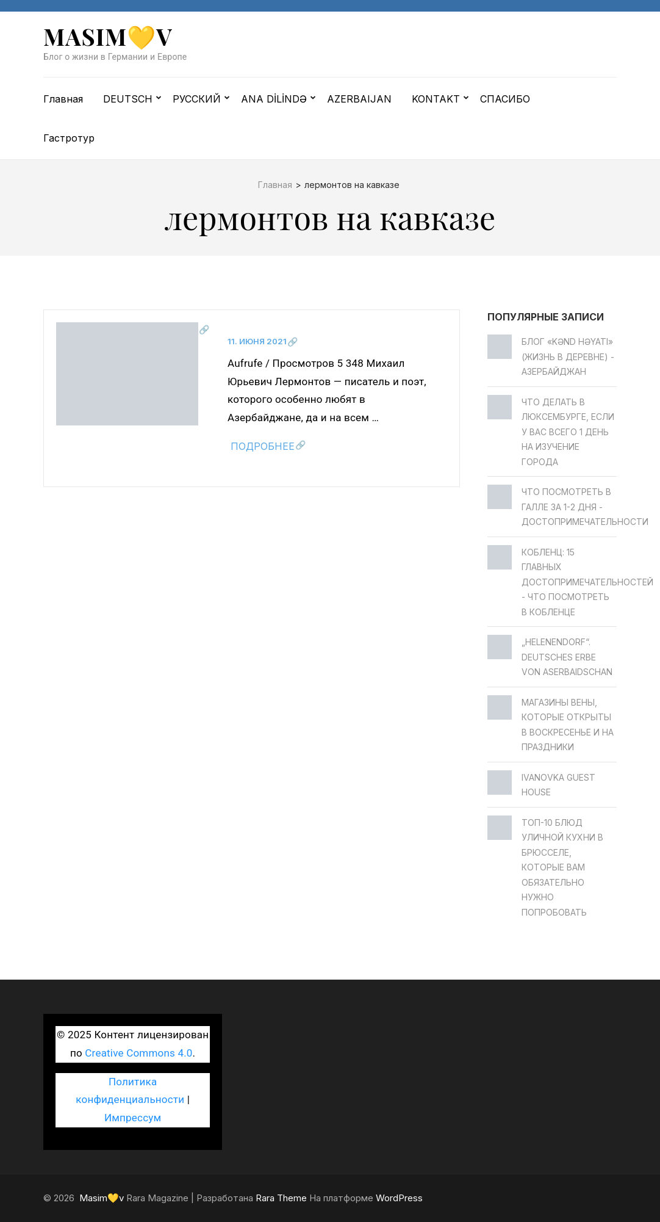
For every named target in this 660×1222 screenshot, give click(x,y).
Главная (63, 99)
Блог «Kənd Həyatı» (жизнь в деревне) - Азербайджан (568, 356)
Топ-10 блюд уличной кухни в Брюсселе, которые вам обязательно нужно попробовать (562, 867)
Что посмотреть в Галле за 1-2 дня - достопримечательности (585, 506)
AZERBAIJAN (359, 99)
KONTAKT (436, 99)
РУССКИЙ (197, 99)
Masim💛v (108, 36)
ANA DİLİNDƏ (274, 99)
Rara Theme (281, 1198)
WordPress (399, 1198)
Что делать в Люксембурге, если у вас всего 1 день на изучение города (568, 432)
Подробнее (263, 446)
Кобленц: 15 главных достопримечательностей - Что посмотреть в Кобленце (587, 582)
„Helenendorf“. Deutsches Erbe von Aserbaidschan (567, 657)
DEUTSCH (127, 99)
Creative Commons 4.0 (138, 1053)
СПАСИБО (505, 99)
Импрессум (132, 1118)
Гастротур (69, 138)
